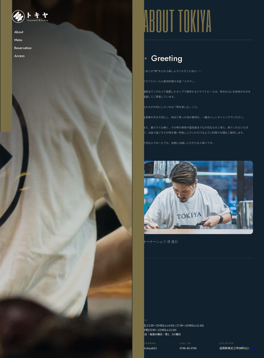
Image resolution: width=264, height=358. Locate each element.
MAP (254, 348)
